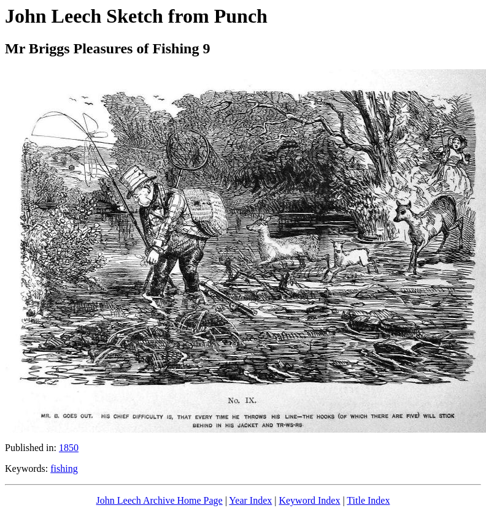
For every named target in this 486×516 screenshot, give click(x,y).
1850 (69, 447)
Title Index (368, 500)
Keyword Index (309, 500)
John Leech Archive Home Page (159, 500)
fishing (63, 468)
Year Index (250, 500)
